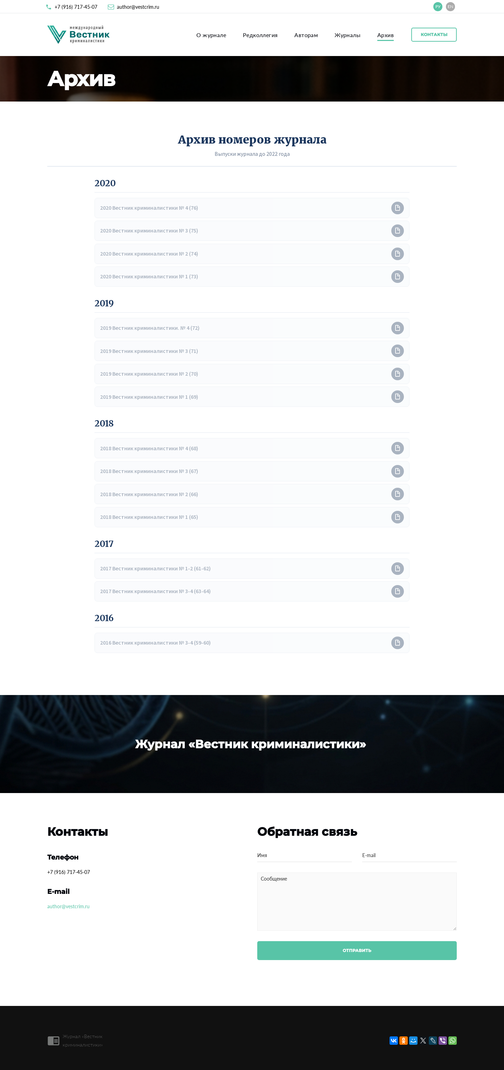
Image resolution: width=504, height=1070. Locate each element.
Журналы (347, 35)
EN (450, 6)
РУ (438, 6)
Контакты (434, 34)
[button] (252, 208)
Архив (385, 35)
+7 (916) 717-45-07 (76, 7)
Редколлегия (260, 35)
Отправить (357, 950)
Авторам (306, 35)
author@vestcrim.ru (138, 7)
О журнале (211, 35)
